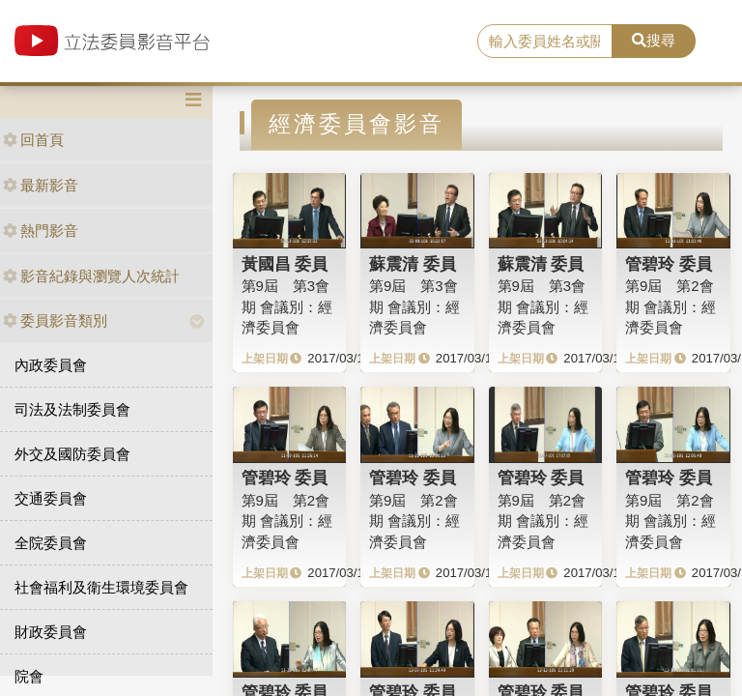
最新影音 (40, 185)
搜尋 (653, 40)
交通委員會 (50, 498)
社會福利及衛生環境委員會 (101, 587)
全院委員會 (50, 543)
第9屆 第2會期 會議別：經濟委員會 (670, 306)
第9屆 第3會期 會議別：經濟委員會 (287, 306)
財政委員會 (50, 632)
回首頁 (33, 139)
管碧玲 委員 (668, 264)
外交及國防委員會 (72, 454)
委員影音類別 (55, 320)
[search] (545, 41)
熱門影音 (40, 230)
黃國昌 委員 (285, 264)
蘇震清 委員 (412, 264)
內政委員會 (50, 365)
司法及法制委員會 (72, 409)
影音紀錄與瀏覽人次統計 (91, 276)
